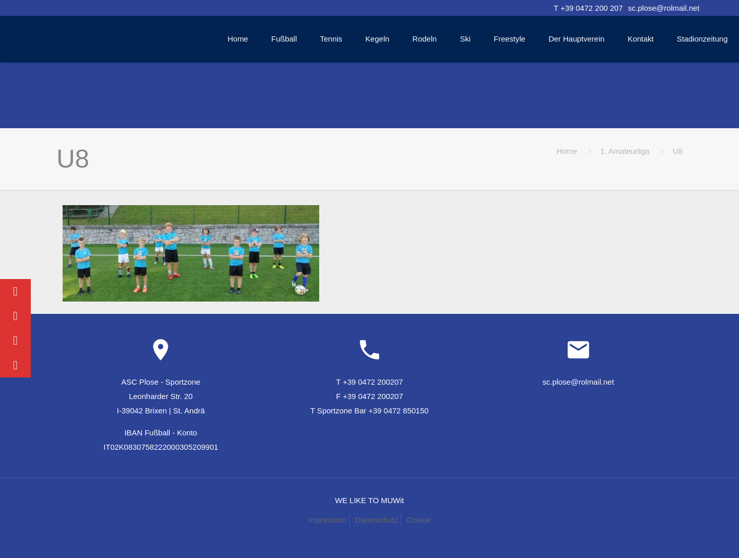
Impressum (327, 519)
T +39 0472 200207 (369, 381)
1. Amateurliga (625, 151)
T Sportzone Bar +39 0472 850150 (369, 410)
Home (567, 151)
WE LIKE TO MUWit (369, 500)
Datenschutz (376, 519)
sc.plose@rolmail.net (663, 8)
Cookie (419, 519)
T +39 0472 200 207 (588, 8)
